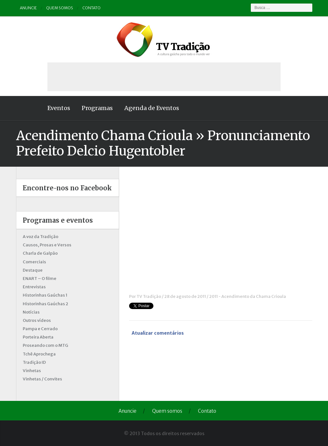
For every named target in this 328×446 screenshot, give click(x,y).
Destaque (33, 270)
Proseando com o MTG (45, 345)
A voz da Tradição (40, 236)
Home (29, 108)
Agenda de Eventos (151, 108)
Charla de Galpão (40, 253)
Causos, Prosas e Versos (47, 245)
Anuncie (28, 7)
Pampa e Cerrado (40, 328)
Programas (97, 108)
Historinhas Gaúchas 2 (45, 304)
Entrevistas (34, 287)
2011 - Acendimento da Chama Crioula (247, 296)
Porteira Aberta (38, 337)
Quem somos (59, 7)
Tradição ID (34, 362)
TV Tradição (148, 296)
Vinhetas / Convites (42, 379)
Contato (91, 7)
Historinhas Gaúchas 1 (45, 295)
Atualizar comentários (158, 333)
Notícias (31, 312)
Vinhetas (32, 370)
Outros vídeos (37, 320)
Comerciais (34, 262)
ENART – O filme (39, 278)
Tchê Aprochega (39, 354)
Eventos (58, 108)
